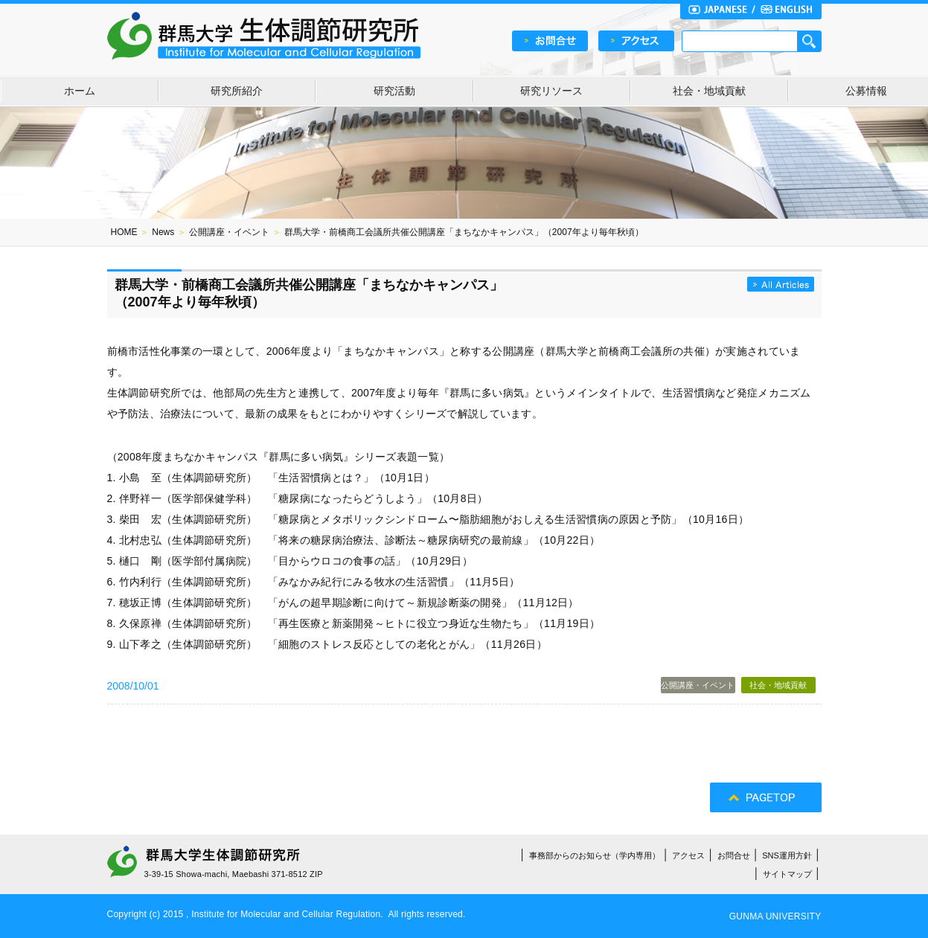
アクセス (688, 855)
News (163, 232)
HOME (124, 232)
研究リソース (551, 91)
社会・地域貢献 (709, 91)
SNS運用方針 (787, 855)
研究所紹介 (237, 91)
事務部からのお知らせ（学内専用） (594, 855)
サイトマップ (787, 874)
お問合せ (733, 855)
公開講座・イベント (229, 232)
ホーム (79, 91)
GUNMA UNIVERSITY (775, 916)
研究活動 (394, 91)
